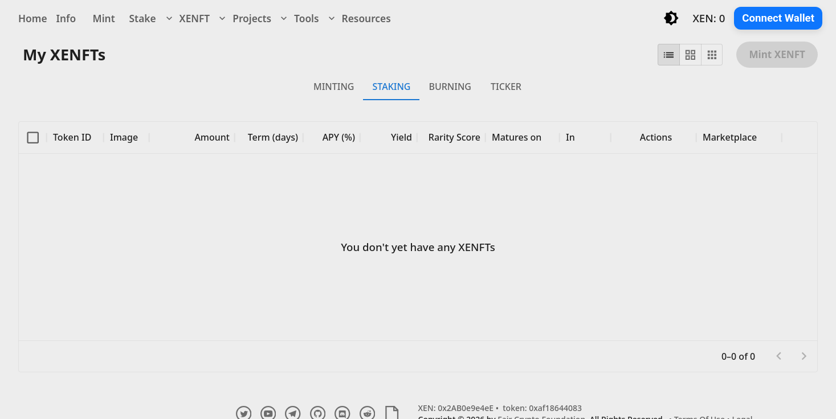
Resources (358, 18)
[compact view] (712, 55)
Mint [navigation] (104, 18)
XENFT (187, 18)
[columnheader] (33, 137)
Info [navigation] (66, 18)
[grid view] (690, 55)
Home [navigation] (32, 18)
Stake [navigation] (142, 18)
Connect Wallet (778, 18)
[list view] (669, 55)
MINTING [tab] (333, 86)
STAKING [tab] (391, 86)
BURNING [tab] (449, 86)
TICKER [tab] (506, 86)
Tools (298, 18)
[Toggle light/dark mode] (671, 18)
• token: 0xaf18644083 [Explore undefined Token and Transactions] (538, 407)
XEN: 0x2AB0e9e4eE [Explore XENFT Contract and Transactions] (456, 407)
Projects (244, 18)
